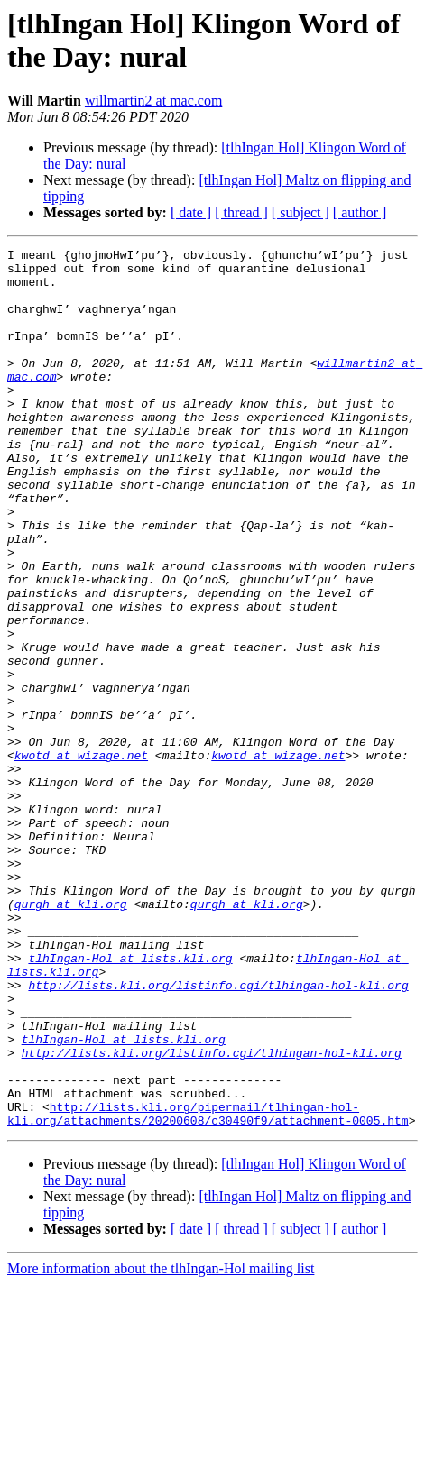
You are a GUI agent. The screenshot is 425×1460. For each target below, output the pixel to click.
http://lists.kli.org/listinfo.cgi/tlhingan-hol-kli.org (218, 1133)
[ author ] (360, 212)
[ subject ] (300, 212)
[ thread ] (241, 212)
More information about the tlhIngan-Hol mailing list (160, 1444)
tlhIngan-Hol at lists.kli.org (130, 1101)
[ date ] (191, 212)
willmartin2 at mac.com (153, 100)
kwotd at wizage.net (81, 857)
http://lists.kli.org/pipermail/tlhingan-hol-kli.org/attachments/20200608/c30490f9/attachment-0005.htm (208, 1288)
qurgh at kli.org (70, 1036)
